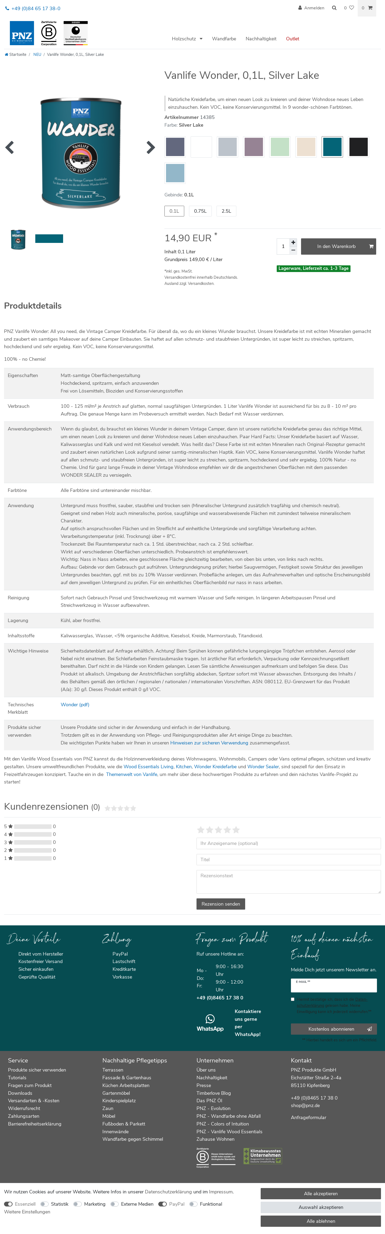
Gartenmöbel (116, 1093)
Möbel (108, 1116)
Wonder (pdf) (75, 704)
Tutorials (17, 1077)
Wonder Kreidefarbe (215, 766)
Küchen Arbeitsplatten (125, 1085)
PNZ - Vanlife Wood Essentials (230, 1131)
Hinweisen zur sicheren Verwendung (209, 743)
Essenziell (25, 1204)
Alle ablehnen (321, 1221)
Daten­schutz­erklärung (168, 1192)
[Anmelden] (311, 8)
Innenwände (115, 1131)
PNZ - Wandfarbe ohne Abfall (229, 1116)
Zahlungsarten (23, 1116)
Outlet (292, 39)
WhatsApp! (247, 1034)
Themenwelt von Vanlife (131, 774)
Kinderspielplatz (119, 1100)
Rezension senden (221, 904)
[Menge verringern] (293, 251)
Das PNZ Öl (209, 1100)
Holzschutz (184, 39)
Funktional (211, 1204)
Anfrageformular (308, 1117)
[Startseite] (15, 54)
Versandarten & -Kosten (33, 1100)
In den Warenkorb (345, 246)
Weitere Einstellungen (27, 1212)
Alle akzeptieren (321, 1193)
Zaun (107, 1108)
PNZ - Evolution (213, 1108)
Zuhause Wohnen (215, 1139)
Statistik (59, 1204)
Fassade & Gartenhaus (126, 1077)
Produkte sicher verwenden (37, 1070)
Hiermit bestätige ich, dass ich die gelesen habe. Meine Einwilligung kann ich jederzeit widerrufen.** (334, 1005)
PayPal (176, 1204)
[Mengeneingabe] (283, 246)
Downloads (20, 1093)
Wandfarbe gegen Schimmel (132, 1139)
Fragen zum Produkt (30, 1085)
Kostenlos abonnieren (340, 1029)
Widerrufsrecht (24, 1108)
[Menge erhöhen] (293, 242)
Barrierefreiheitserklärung (34, 1124)
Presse (204, 1085)
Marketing (95, 1204)
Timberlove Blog (214, 1093)
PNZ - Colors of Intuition (223, 1124)
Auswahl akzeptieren (321, 1207)
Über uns (206, 1070)
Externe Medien (137, 1204)
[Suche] (334, 8)
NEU (36, 54)
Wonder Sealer (263, 766)
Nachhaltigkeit (261, 39)
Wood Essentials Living (149, 766)
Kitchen (184, 766)
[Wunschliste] (349, 8)
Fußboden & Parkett (123, 1124)
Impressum (221, 1192)
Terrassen (112, 1070)
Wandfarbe (224, 39)
